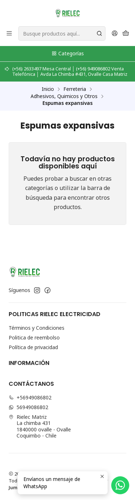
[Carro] (126, 34)
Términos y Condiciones (36, 327)
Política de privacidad (33, 347)
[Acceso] (115, 34)
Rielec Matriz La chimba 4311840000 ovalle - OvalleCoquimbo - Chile (40, 426)
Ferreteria (74, 89)
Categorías (67, 53)
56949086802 (28, 407)
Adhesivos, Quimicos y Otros (64, 96)
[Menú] (9, 34)
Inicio (48, 89)
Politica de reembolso (34, 337)
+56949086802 (30, 397)
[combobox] (61, 33)
